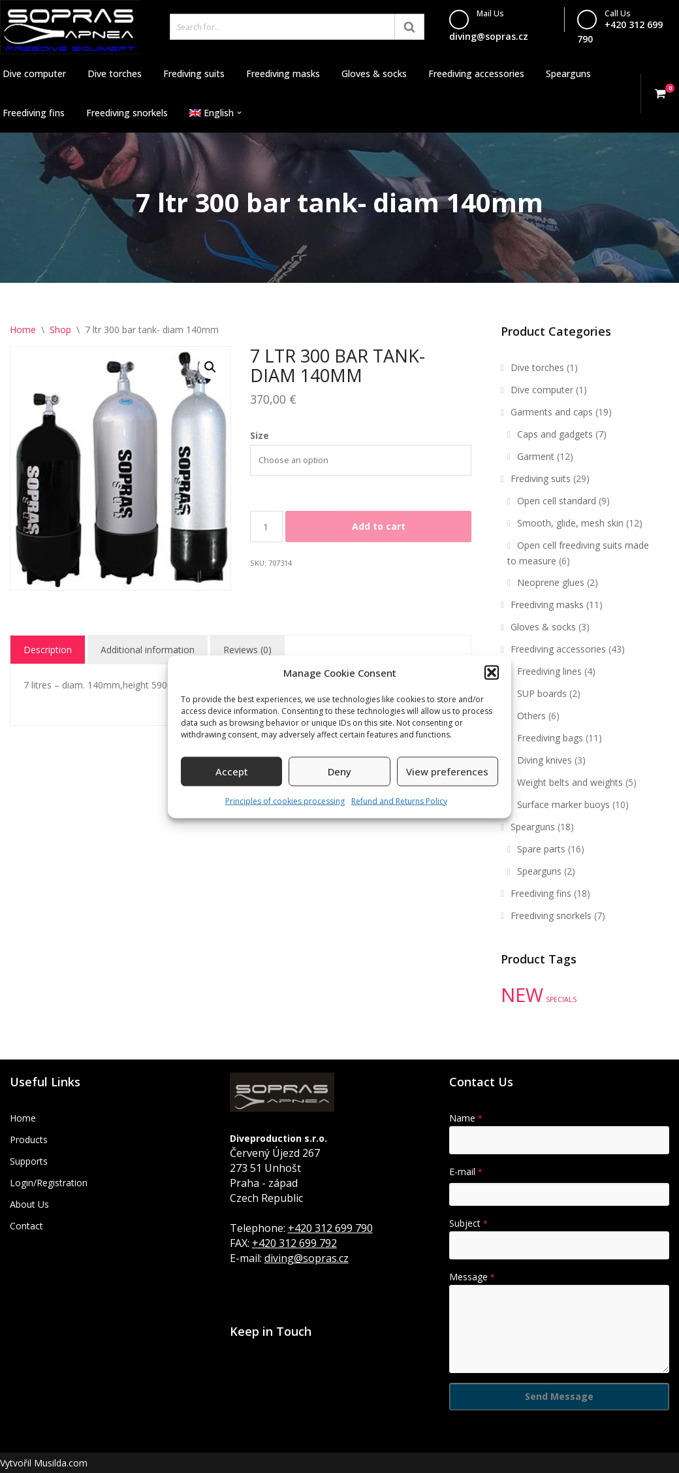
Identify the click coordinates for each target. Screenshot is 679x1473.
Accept (231, 771)
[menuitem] (211, 113)
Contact (26, 1226)
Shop (60, 329)
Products (29, 1139)
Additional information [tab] (148, 649)
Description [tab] (48, 649)
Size (259, 435)
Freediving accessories (476, 73)
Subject (468, 1223)
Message (472, 1277)
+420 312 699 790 (330, 1228)
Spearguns (568, 73)
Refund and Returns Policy (399, 800)
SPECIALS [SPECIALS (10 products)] (561, 999)
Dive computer (34, 73)
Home (23, 329)
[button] (491, 672)
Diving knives (544, 760)
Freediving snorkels (127, 112)
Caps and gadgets (555, 434)
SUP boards (542, 693)
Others (531, 715)
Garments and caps (552, 412)
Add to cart (378, 526)
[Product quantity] (266, 526)
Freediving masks (283, 73)
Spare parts (541, 849)
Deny (339, 771)
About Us (29, 1204)
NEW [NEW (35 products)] (522, 995)
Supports (29, 1161)
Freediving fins (34, 112)
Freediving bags (550, 738)
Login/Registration (48, 1182)
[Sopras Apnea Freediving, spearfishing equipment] (69, 27)
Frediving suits (194, 73)
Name (465, 1118)
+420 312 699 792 (294, 1243)
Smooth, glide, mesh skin (570, 523)
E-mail (465, 1171)
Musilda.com (60, 1463)
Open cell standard (556, 500)
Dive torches (114, 73)
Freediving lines (549, 671)
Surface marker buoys (563, 804)
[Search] (282, 27)
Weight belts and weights (570, 782)
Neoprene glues (550, 582)
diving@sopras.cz (488, 36)
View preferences (447, 771)
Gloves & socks (374, 73)
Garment (535, 456)
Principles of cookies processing (285, 800)
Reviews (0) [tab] (247, 649)
